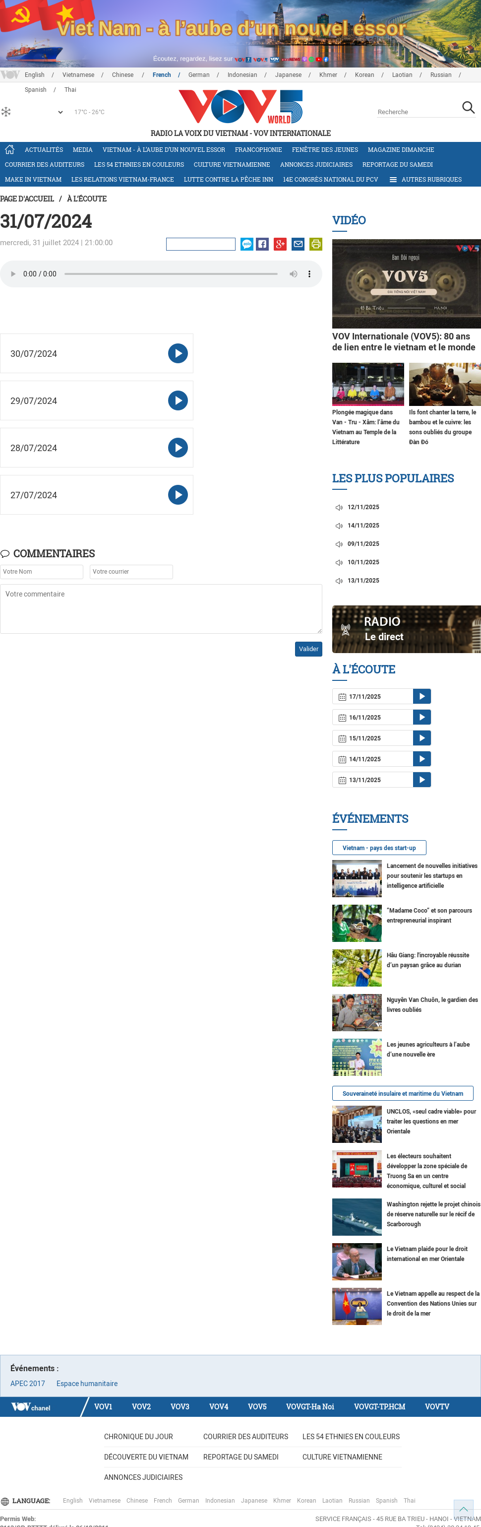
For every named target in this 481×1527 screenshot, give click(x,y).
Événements (370, 818)
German (199, 74)
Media (83, 149)
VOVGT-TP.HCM (379, 1406)
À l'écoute (87, 198)
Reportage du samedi (397, 164)
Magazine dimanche (401, 149)
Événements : (34, 1368)
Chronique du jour (138, 1437)
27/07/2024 (33, 495)
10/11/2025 (357, 562)
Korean (364, 74)
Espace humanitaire (87, 1384)
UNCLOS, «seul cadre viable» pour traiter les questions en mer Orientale (431, 1121)
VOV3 (180, 1406)
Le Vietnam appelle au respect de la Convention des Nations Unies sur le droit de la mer (433, 1303)
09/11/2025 (357, 543)
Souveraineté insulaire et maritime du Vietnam (403, 1093)
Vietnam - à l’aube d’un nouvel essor (164, 149)
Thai (410, 1500)
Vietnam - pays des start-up (379, 848)
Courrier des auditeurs (44, 164)
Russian (441, 74)
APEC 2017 (27, 1384)
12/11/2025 (357, 507)
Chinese (123, 74)
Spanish (387, 1500)
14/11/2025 (357, 525)
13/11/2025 (357, 580)
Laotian (402, 74)
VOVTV (437, 1406)
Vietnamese (78, 74)
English (35, 74)
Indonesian (242, 74)
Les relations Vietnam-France (122, 179)
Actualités (44, 149)
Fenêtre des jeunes (325, 149)
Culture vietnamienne (232, 164)
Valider (308, 649)
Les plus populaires (393, 478)
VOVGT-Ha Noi (310, 1406)
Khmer (328, 74)
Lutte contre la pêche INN (228, 179)
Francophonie (258, 149)
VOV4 (218, 1406)
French (162, 74)
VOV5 (257, 1406)
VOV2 (141, 1406)
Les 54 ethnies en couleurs (139, 164)
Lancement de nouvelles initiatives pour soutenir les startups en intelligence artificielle (432, 876)
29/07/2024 (33, 401)
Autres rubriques (425, 180)
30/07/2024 (33, 353)
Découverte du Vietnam (146, 1457)
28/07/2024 (33, 448)
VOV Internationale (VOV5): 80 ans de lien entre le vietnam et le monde (404, 341)
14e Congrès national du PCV (330, 179)
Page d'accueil (27, 198)
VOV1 (103, 1406)
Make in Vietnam (33, 179)
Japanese (288, 74)
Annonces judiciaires (316, 164)
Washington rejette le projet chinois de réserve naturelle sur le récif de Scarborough (434, 1214)
